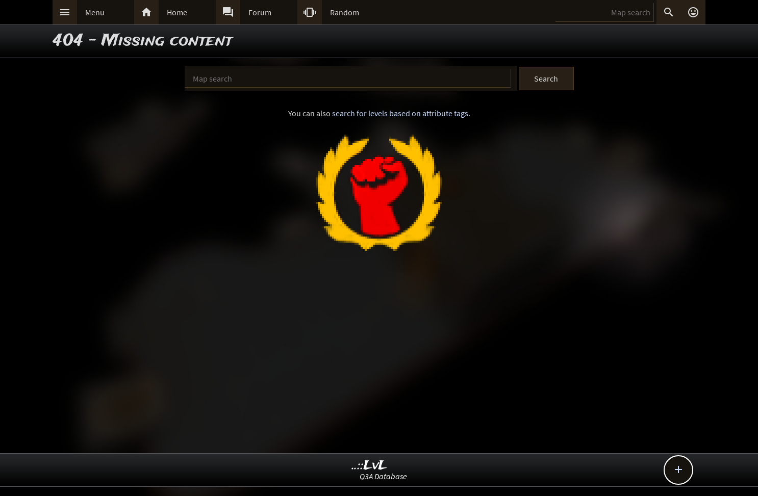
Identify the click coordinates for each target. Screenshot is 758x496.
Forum (259, 12)
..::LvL (369, 466)
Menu (95, 12)
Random (344, 12)
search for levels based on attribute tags (400, 113)
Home (177, 12)
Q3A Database (383, 476)
